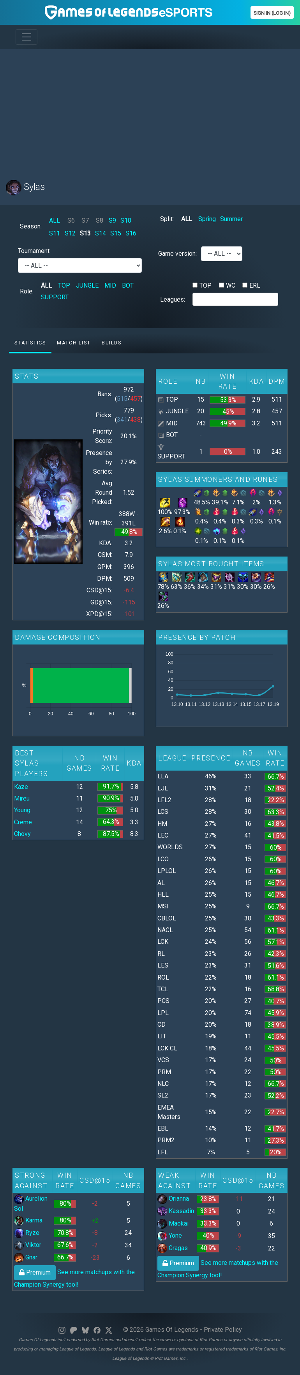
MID (110, 285)
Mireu (22, 798)
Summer (231, 219)
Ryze (26, 1232)
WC (230, 285)
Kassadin (175, 1211)
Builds (112, 343)
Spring (207, 219)
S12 (70, 233)
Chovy (22, 834)
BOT (128, 285)
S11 (54, 233)
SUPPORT (55, 297)
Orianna (173, 1198)
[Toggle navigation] (26, 37)
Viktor (27, 1245)
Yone (169, 1235)
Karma (28, 1220)
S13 (85, 233)
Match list (73, 343)
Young (22, 810)
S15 (115, 233)
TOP (64, 285)
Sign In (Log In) (272, 13)
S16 (130, 233)
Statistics (30, 343)
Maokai (173, 1223)
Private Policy (223, 1329)
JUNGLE (87, 285)
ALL (54, 220)
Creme (23, 822)
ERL (254, 285)
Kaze (21, 786)
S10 (125, 220)
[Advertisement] (150, 109)
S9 (112, 220)
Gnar (25, 1257)
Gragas (172, 1248)
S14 (100, 233)
